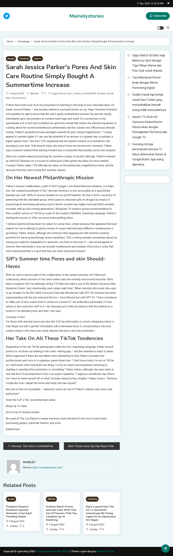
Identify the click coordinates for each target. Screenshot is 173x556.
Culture (37, 58)
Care (70, 93)
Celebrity (24, 58)
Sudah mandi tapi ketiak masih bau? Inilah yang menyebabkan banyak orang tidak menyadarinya (149, 102)
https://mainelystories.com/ (47, 467)
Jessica (78, 93)
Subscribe (157, 16)
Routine (101, 93)
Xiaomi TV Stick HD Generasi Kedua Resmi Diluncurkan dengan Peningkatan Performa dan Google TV (149, 127)
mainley (34, 93)
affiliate (51, 499)
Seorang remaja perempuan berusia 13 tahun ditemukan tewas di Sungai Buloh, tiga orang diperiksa (149, 154)
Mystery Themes (105, 551)
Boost (63, 93)
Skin (8, 98)
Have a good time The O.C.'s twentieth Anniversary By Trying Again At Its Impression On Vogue (101, 513)
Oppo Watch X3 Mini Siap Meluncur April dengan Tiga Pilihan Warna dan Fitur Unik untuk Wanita (148, 63)
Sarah (110, 93)
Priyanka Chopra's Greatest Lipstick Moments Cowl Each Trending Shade (19, 511)
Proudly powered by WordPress (53, 551)
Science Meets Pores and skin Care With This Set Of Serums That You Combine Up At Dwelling (61, 513)
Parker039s (90, 93)
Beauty (10, 58)
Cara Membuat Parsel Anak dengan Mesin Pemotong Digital (146, 82)
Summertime (19, 98)
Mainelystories (87, 16)
